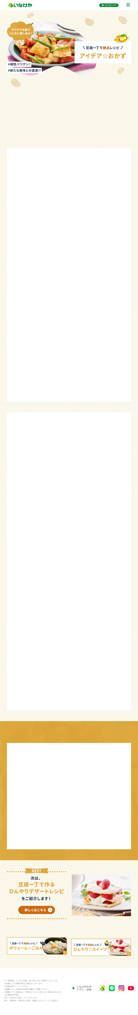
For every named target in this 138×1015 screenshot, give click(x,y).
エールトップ (109, 5)
